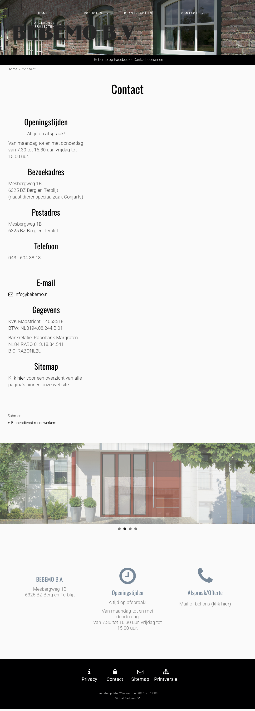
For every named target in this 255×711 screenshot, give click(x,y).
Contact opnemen (148, 59)
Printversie (165, 679)
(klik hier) (221, 604)
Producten (92, 13)
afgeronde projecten (44, 24)
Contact (189, 13)
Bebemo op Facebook (111, 59)
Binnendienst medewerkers (33, 423)
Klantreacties (138, 13)
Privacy (89, 679)
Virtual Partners (125, 698)
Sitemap (140, 679)
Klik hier (16, 378)
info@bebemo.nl (32, 294)
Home (43, 13)
